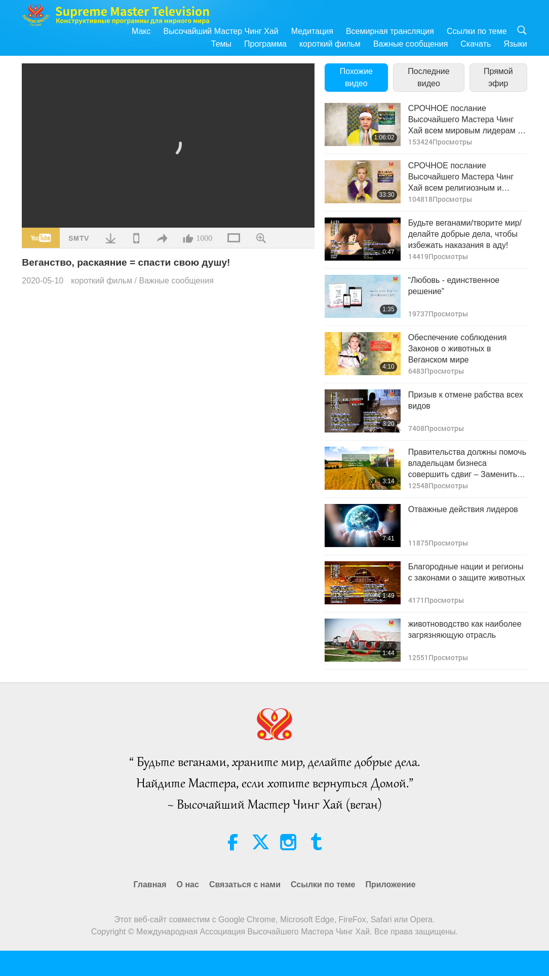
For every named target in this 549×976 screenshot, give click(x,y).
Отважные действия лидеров (463, 509)
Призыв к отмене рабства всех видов (465, 400)
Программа (265, 44)
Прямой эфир (498, 77)
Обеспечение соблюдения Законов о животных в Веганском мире (457, 349)
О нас (188, 884)
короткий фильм (330, 44)
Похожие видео (356, 77)
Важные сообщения (410, 44)
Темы (221, 44)
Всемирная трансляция (390, 31)
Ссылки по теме (477, 31)
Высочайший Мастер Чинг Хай (221, 31)
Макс (141, 31)
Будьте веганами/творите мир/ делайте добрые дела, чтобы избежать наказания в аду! (465, 234)
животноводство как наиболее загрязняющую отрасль (465, 629)
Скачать (475, 44)
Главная (149, 884)
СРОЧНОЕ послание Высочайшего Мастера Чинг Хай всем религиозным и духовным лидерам (461, 177)
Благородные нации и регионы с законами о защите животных (466, 572)
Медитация (312, 31)
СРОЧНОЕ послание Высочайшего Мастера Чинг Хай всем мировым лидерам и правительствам (465, 120)
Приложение (390, 884)
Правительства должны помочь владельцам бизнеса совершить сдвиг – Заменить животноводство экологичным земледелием (467, 464)
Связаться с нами (245, 884)
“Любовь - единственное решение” (454, 286)
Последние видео (428, 77)
